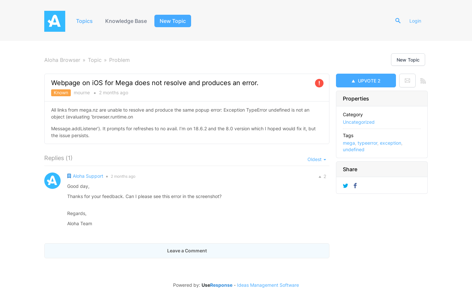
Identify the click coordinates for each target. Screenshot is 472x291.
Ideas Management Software (268, 285)
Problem (119, 60)
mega (349, 143)
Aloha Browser (62, 60)
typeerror (367, 143)
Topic (95, 60)
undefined (353, 149)
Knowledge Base (126, 21)
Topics (84, 21)
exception (390, 143)
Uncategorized (359, 122)
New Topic (173, 21)
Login (415, 21)
